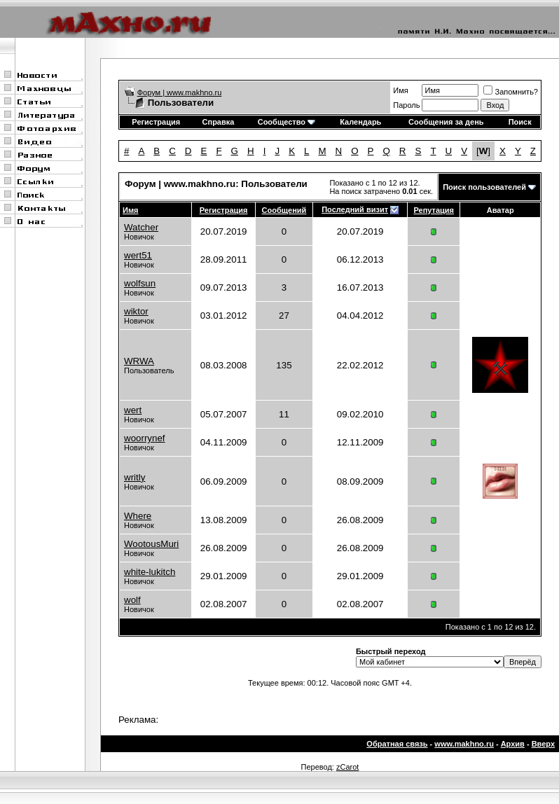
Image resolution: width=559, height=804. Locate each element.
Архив (513, 744)
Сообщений (284, 210)
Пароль (406, 105)
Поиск (520, 122)
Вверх (543, 744)
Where (137, 516)
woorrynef (144, 438)
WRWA (139, 361)
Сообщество (286, 122)
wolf (132, 600)
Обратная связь (396, 744)
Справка (218, 122)
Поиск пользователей (484, 187)
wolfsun (140, 283)
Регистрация (156, 122)
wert (133, 410)
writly (134, 477)
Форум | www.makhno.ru (179, 92)
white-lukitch (149, 572)
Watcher (141, 227)
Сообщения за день (445, 122)
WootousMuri (151, 544)
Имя (400, 90)
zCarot (347, 767)
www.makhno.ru (464, 744)
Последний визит (355, 209)
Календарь (360, 122)
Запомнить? (510, 92)
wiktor (136, 311)
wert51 (138, 255)
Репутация (434, 210)
